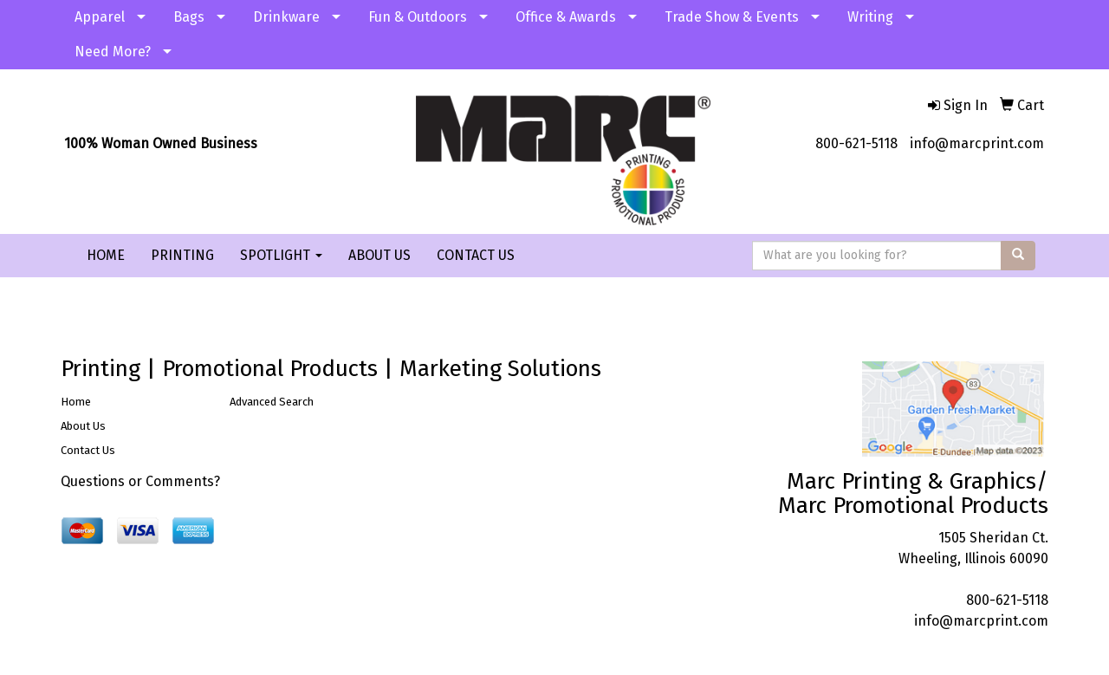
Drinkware (286, 17)
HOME (106, 255)
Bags (188, 17)
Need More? (113, 51)
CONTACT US (476, 255)
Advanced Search (272, 401)
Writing (870, 17)
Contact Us (88, 450)
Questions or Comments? (140, 481)
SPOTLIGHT (281, 255)
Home (76, 401)
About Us (83, 425)
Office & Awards (566, 17)
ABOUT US (379, 255)
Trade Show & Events (732, 17)
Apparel (100, 17)
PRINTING (182, 255)
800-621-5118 (856, 143)
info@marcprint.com (977, 143)
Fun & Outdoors (417, 17)
